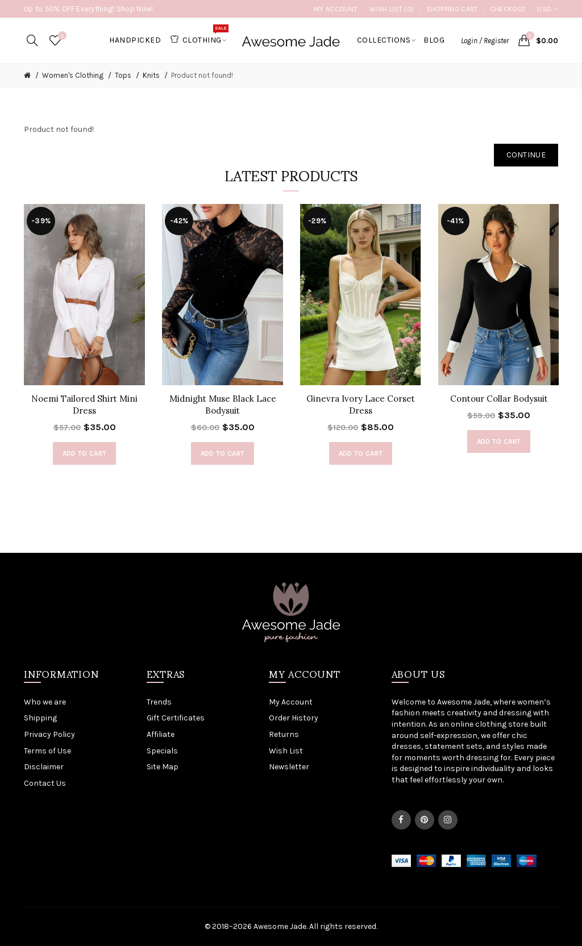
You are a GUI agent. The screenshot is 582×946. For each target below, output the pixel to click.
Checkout (508, 9)
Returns (284, 734)
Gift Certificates (176, 718)
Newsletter (289, 767)
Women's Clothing (72, 75)
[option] (84, 340)
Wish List (286, 751)
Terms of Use (47, 751)
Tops (123, 75)
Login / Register (485, 40)
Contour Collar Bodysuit (499, 398)
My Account (335, 9)
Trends (159, 702)
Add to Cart (84, 453)
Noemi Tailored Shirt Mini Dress (84, 404)
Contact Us (45, 783)
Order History (293, 718)
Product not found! (202, 75)
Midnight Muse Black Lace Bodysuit (222, 404)
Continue (526, 155)
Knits (151, 75)
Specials (162, 751)
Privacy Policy (49, 734)
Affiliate (160, 734)
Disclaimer (44, 767)
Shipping (40, 718)
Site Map (162, 767)
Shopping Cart (452, 9)
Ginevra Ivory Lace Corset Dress (360, 404)
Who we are (45, 702)
